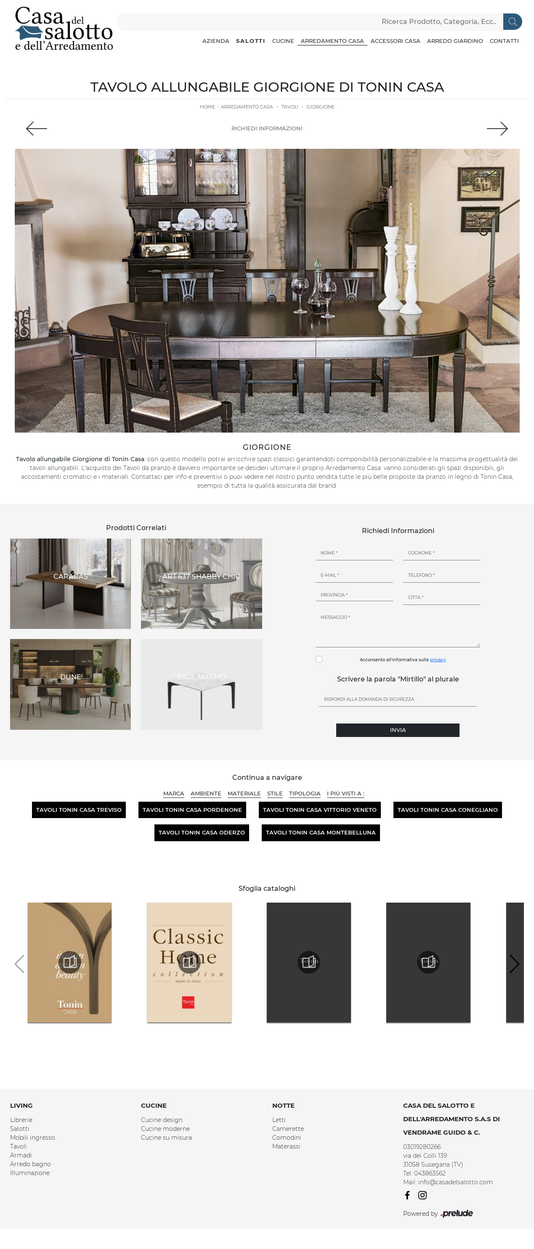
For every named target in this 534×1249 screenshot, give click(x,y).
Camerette (288, 1129)
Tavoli (290, 107)
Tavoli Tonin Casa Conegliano (448, 809)
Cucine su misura (166, 1137)
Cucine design (162, 1120)
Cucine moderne (165, 1129)
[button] (514, 964)
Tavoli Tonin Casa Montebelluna (321, 832)
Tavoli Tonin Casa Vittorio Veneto (320, 809)
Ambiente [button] (206, 793)
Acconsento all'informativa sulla (403, 660)
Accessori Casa (395, 40)
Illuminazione (30, 1173)
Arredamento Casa (332, 40)
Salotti (251, 40)
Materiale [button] (244, 793)
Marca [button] (173, 793)
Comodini (286, 1137)
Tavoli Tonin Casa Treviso (79, 809)
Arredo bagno (30, 1164)
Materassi (286, 1146)
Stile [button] (275, 793)
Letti (279, 1120)
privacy (438, 660)
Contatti (504, 40)
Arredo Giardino (455, 40)
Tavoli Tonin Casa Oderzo (202, 832)
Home (207, 107)
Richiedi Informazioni (267, 128)
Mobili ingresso (32, 1137)
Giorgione (321, 107)
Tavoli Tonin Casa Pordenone (192, 809)
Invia (398, 729)
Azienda (215, 40)
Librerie (21, 1120)
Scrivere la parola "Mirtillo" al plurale (398, 679)
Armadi (21, 1155)
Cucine (283, 40)
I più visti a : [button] (345, 793)
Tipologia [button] (305, 793)
